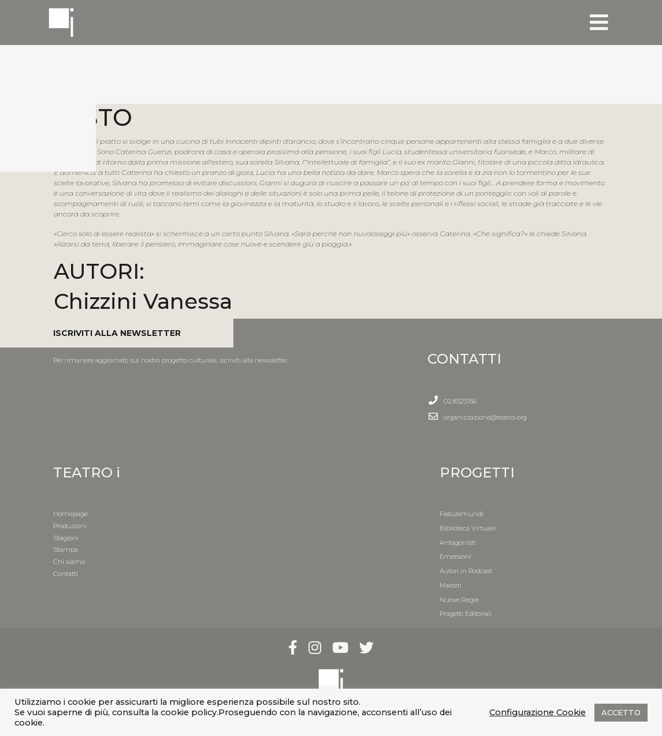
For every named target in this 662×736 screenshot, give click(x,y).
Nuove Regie (459, 600)
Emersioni (455, 556)
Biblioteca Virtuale (468, 528)
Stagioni (66, 538)
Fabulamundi (462, 514)
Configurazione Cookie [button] (537, 712)
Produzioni (70, 526)
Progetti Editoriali (466, 614)
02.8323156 (460, 401)
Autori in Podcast (466, 571)
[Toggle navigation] (599, 22)
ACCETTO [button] (621, 712)
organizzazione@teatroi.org (485, 417)
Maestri (451, 585)
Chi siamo (69, 562)
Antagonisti (457, 543)
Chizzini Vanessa (143, 301)
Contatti (65, 574)
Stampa (65, 550)
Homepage (70, 514)
